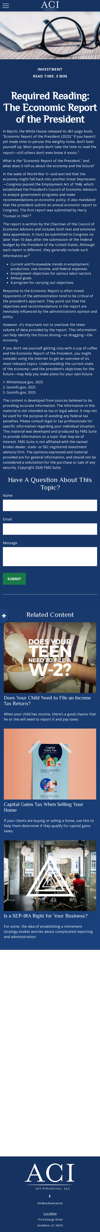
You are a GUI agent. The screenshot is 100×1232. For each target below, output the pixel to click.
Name (8, 495)
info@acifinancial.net (50, 1203)
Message (10, 543)
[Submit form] (14, 579)
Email (7, 519)
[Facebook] (49, 1196)
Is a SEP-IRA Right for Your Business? (45, 916)
